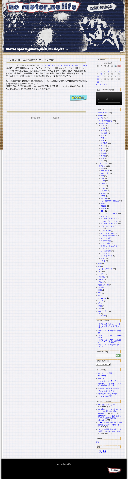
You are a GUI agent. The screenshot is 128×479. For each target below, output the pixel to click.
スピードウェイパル (108, 233)
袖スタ (103, 258)
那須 (102, 135)
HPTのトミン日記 (105, 373)
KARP (103, 196)
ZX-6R (100, 161)
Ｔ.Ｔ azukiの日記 (105, 396)
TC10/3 (103, 206)
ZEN (102, 211)
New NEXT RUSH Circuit (110, 201)
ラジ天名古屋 (82, 65)
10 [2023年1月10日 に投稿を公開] (101, 74)
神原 (102, 141)
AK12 (103, 178)
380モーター (105, 173)
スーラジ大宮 (106, 238)
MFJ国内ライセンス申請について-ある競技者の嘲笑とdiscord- (109, 411)
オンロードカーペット (109, 224)
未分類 (101, 287)
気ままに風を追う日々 (107, 391)
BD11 (49, 65)
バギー (103, 248)
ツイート (99, 442)
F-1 (99, 266)
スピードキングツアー (109, 236)
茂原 (102, 138)
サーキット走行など (106, 123)
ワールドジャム (106, 256)
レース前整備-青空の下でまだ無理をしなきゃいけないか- (110, 424)
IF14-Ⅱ (103, 193)
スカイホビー (106, 231)
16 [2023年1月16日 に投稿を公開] (98, 77)
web (100, 293)
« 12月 (98, 84)
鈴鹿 (102, 158)
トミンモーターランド (107, 381)
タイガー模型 (106, 241)
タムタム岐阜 (73, 65)
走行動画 (104, 143)
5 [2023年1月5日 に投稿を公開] (108, 71)
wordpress (102, 298)
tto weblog (102, 376)
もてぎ (103, 146)
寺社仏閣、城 (103, 285)
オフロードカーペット (109, 219)
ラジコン (44, 65)
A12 (102, 176)
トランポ (101, 261)
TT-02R (103, 208)
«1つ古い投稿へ (36, 118)
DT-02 (103, 183)
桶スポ (103, 153)
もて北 (103, 148)
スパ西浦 (104, 133)
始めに (101, 282)
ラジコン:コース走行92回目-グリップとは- (30, 60)
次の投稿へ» (57, 118)
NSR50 (101, 115)
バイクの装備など (105, 121)
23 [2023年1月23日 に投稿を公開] (98, 79)
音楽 (100, 271)
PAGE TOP (114, 471)
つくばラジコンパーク (109, 213)
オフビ (103, 151)
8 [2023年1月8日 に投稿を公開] (119, 71)
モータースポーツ (105, 269)
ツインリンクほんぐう (109, 246)
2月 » (105, 84)
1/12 (102, 168)
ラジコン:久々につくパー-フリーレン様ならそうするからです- (109, 326)
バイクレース (103, 163)
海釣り (101, 279)
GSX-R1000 (103, 113)
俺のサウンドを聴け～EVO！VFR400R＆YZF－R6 (109, 385)
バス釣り (101, 277)
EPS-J (103, 186)
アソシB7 (104, 216)
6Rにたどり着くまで (106, 405)
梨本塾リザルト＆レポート (108, 388)
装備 (100, 306)
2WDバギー (105, 171)
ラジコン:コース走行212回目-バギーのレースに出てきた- (110, 341)
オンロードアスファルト (60, 65)
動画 (100, 264)
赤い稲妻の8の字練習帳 (107, 394)
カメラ (101, 274)
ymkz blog (102, 378)
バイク (101, 118)
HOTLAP (104, 191)
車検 (100, 290)
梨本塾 (103, 156)
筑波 (102, 125)
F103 (102, 188)
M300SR (104, 198)
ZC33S (103, 316)
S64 (102, 203)
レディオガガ (106, 253)
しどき (103, 128)
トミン (103, 130)
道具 (100, 309)
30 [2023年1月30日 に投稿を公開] (98, 82)
